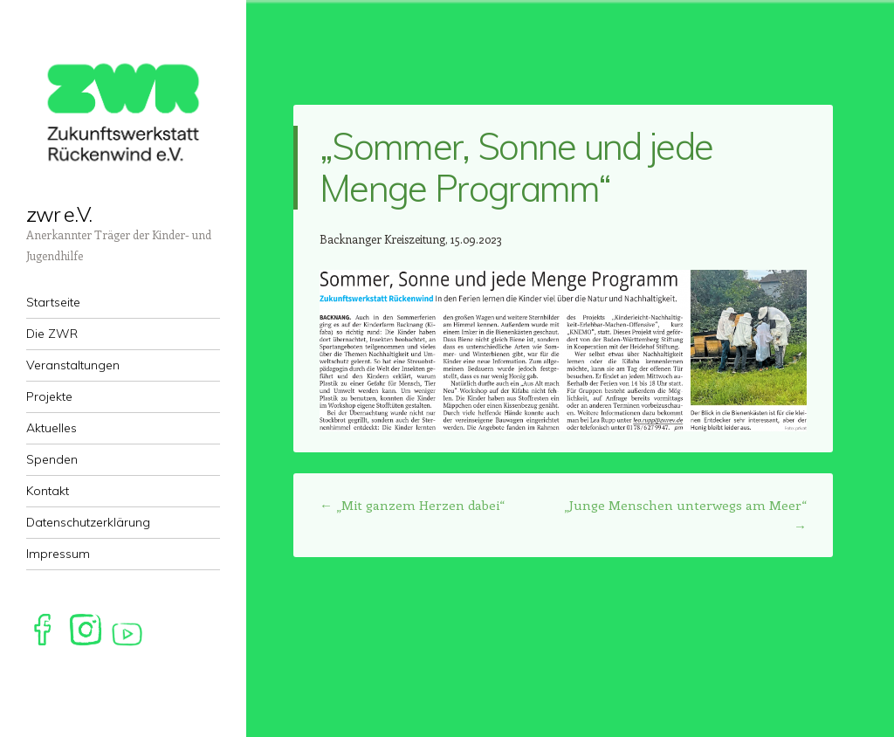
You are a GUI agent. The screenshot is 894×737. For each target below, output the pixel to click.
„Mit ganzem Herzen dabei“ (412, 504)
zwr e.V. (59, 214)
